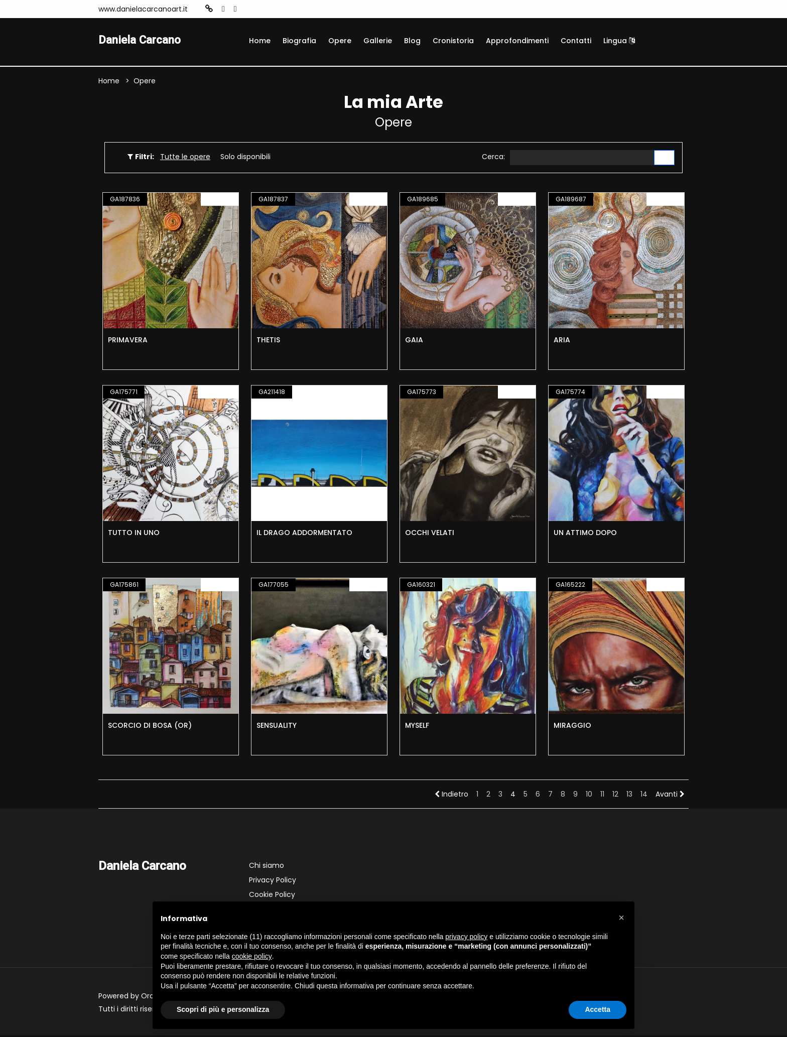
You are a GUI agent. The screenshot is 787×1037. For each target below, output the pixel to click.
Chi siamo (266, 867)
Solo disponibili (245, 158)
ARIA (562, 341)
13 (629, 796)
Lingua (619, 41)
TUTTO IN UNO (134, 534)
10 (589, 796)
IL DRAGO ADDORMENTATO (304, 534)
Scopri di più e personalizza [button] (223, 1009)
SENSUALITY (276, 727)
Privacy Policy (272, 881)
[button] (621, 918)
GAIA (414, 341)
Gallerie (377, 41)
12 (615, 796)
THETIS (268, 341)
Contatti (576, 41)
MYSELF (417, 727)
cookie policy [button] (252, 956)
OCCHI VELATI (429, 534)
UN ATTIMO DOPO (585, 534)
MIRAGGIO (572, 727)
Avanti (670, 796)
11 (602, 796)
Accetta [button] (597, 1009)
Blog (412, 41)
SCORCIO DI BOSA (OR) (150, 727)
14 (643, 796)
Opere (339, 41)
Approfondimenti (517, 41)
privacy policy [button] (466, 937)
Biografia (299, 41)
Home (260, 41)
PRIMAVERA (128, 341)
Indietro (451, 796)
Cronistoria (453, 41)
